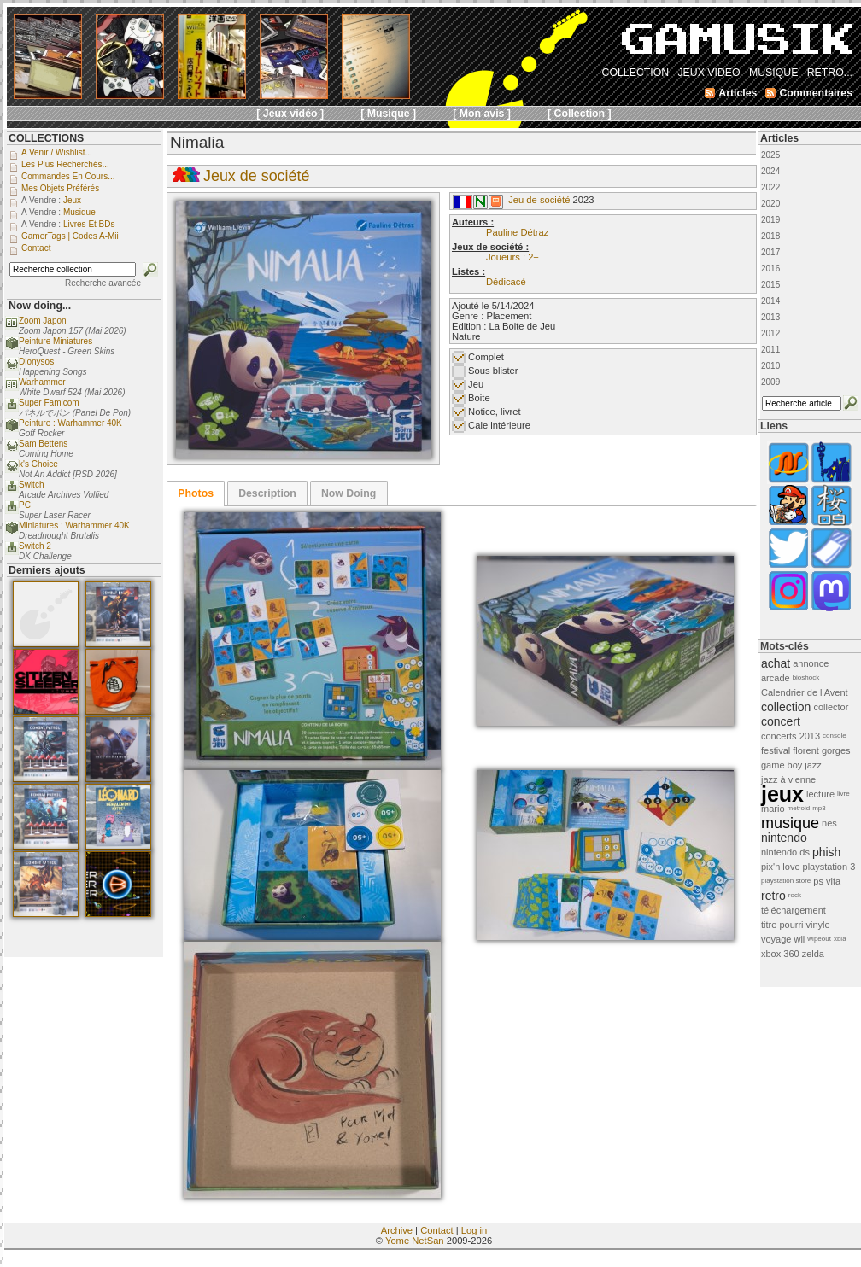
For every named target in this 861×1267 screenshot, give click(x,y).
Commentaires (815, 93)
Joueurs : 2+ (512, 257)
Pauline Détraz (517, 232)
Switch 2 (35, 546)
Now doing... (40, 306)
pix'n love (780, 866)
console (834, 735)
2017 (770, 252)
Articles (779, 138)
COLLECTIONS (46, 138)
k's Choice (38, 464)
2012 (770, 333)
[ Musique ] (388, 114)
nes (829, 823)
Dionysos (36, 361)
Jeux (72, 200)
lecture (820, 794)
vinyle (818, 925)
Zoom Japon (43, 320)
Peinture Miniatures (55, 341)
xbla (840, 939)
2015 (770, 284)
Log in (474, 1230)
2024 (770, 171)
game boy (781, 765)
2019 (770, 220)
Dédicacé (506, 282)
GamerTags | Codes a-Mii (70, 236)
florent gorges (821, 750)
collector (830, 707)
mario (773, 808)
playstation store (786, 881)
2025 (770, 155)
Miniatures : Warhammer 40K (74, 525)
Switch (31, 484)
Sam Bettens (43, 443)
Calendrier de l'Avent (804, 692)
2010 (770, 366)
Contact (437, 1230)
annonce (811, 663)
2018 (770, 236)
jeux (782, 794)
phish (826, 852)
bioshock (806, 677)
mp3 (819, 808)
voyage (776, 939)
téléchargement (793, 910)
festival (775, 750)
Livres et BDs (89, 224)
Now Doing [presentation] (348, 493)
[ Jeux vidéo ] (290, 114)
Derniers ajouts (47, 570)
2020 (770, 203)
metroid (799, 808)
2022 (770, 187)
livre (843, 793)
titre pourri (782, 925)
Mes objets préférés (60, 188)
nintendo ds (785, 852)
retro (773, 895)
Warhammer (42, 382)
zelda (813, 954)
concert (780, 721)
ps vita (826, 881)
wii (799, 939)
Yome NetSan (414, 1240)
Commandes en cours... (68, 176)
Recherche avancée (103, 283)
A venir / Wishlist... (56, 152)
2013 (770, 317)
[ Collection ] (580, 114)
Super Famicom (49, 402)
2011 (770, 349)
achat (775, 663)
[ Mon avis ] (482, 114)
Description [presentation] (267, 493)
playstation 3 (829, 866)
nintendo (784, 837)
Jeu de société (539, 200)
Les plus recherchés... (65, 164)
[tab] (196, 493)
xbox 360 (780, 954)
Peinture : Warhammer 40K (70, 423)
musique (790, 823)
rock (794, 895)
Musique (79, 212)
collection (786, 707)
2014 (770, 301)
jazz (813, 765)
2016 (770, 268)
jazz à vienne (788, 779)
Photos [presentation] (196, 493)
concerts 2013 (790, 736)
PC (25, 505)
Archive (397, 1230)
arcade (775, 678)
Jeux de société (256, 175)
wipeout (819, 939)
